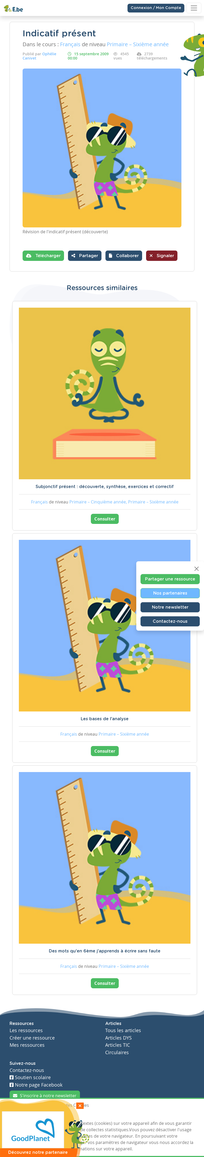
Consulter (104, 519)
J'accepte (22, 1115)
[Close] (196, 568)
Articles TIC (117, 1045)
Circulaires (117, 1052)
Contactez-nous (170, 621)
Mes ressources (27, 1045)
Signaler (162, 255)
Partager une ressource (170, 579)
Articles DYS (118, 1038)
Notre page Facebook (36, 1085)
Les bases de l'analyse (105, 719)
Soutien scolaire (30, 1077)
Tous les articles (123, 1030)
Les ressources (26, 1030)
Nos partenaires (170, 593)
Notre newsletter (170, 607)
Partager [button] (84, 255)
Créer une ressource (32, 1038)
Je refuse (47, 1115)
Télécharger (43, 255)
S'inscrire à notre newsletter (44, 1095)
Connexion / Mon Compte (156, 8)
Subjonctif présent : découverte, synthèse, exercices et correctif (105, 487)
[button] (123, 256)
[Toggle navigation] (193, 8)
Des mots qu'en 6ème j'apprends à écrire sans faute (104, 951)
